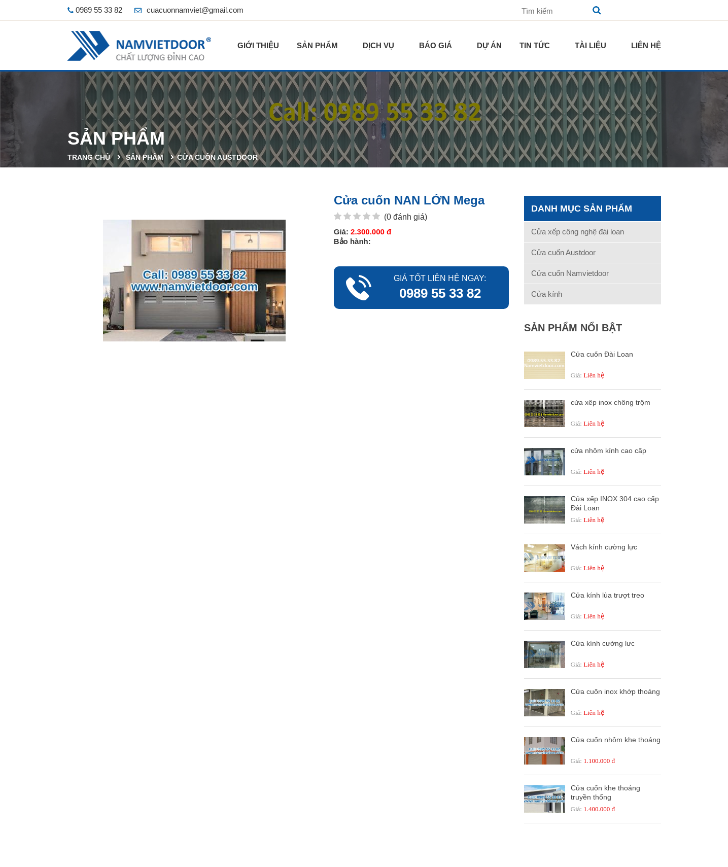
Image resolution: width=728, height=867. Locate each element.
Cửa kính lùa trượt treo (607, 595)
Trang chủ (88, 157)
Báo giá (435, 45)
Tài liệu (590, 45)
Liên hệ (646, 45)
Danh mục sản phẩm (581, 208)
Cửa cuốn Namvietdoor (570, 273)
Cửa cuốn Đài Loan (602, 354)
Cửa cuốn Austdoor (217, 157)
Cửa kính (546, 294)
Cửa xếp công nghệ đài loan (577, 231)
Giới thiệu (258, 45)
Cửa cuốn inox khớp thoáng (615, 691)
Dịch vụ (378, 45)
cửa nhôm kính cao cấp (608, 450)
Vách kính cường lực (604, 547)
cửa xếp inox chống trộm (610, 402)
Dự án (489, 45)
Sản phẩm (317, 45)
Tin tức (534, 45)
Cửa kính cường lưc (603, 643)
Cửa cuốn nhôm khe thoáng (616, 740)
